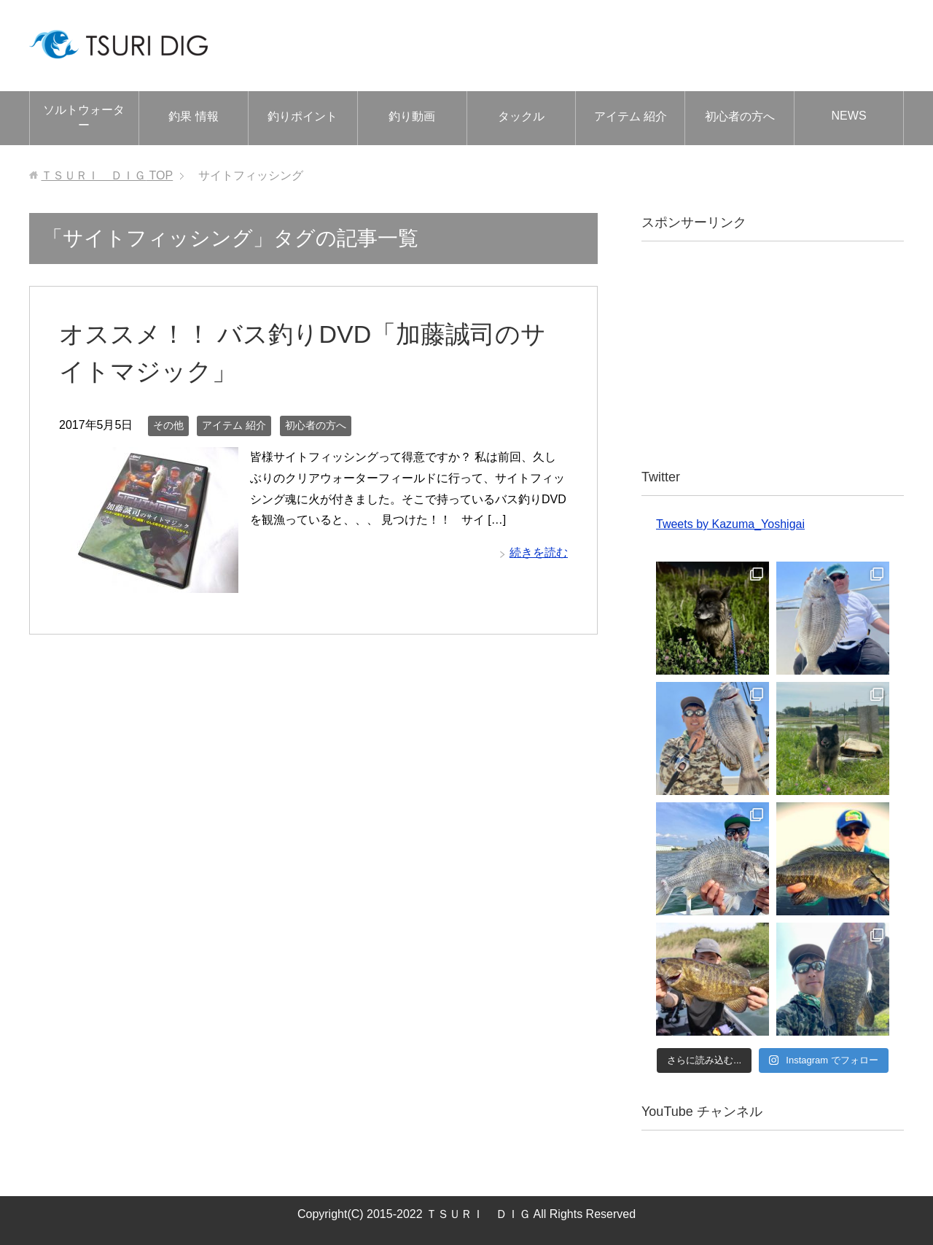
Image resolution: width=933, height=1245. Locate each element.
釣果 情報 (193, 116)
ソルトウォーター (84, 117)
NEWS (849, 115)
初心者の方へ (740, 116)
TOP (107, 175)
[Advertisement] (772, 354)
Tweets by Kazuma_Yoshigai (730, 524)
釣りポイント (302, 116)
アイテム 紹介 (630, 116)
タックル (521, 116)
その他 (168, 425)
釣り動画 (412, 116)
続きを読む (539, 552)
